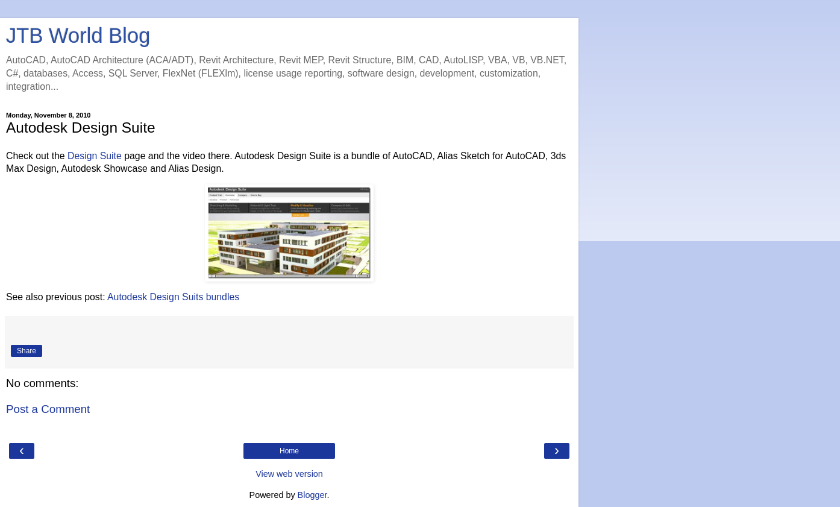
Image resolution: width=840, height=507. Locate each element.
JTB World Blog (78, 35)
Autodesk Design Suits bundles (173, 297)
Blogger (312, 495)
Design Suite (94, 156)
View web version (289, 474)
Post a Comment (48, 409)
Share (26, 351)
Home (289, 451)
